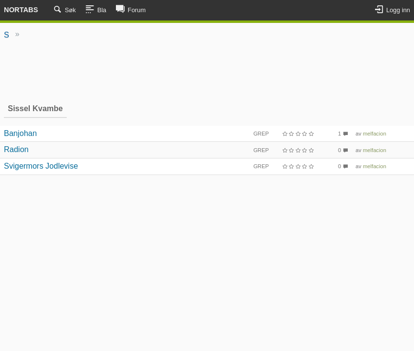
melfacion (374, 133)
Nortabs (21, 10)
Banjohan (20, 133)
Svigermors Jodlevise (41, 166)
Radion (16, 149)
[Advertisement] (207, 71)
